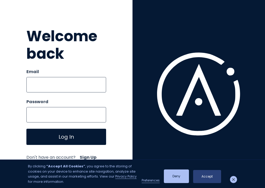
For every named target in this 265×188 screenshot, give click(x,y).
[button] (233, 179)
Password (37, 102)
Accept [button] (207, 176)
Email (32, 72)
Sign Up (88, 157)
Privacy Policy (126, 176)
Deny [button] (176, 176)
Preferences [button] (151, 180)
